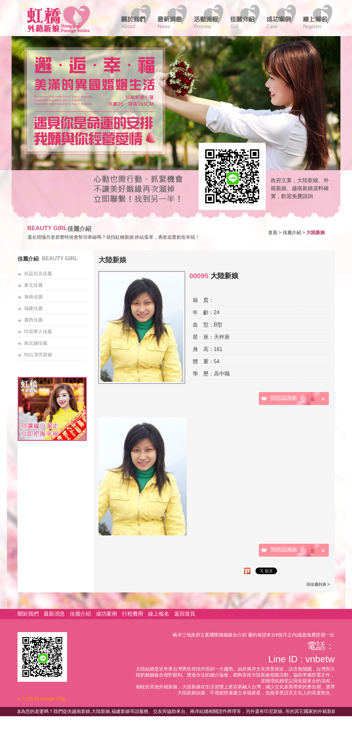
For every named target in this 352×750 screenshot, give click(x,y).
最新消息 (54, 614)
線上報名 (158, 614)
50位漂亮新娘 (38, 354)
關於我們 (28, 614)
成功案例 (106, 614)
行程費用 (132, 614)
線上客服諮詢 (230, 176)
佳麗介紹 (292, 232)
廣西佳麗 (33, 320)
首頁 (272, 232)
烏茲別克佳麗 (38, 273)
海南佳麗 (33, 296)
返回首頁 (184, 614)
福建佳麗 (33, 308)
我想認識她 (283, 398)
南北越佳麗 (35, 343)
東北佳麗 (33, 285)
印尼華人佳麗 (38, 331)
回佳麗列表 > (318, 584)
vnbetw (320, 659)
